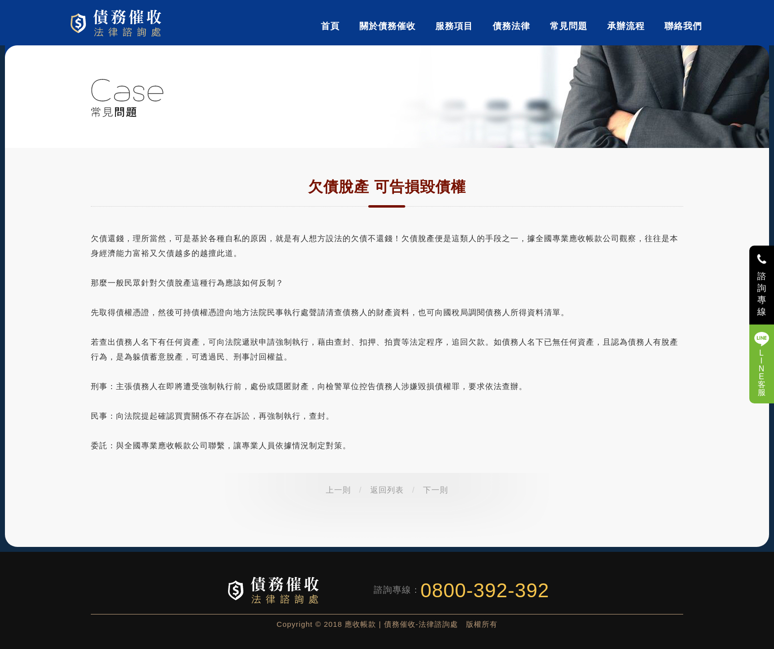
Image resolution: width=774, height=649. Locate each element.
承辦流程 (626, 26)
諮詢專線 (762, 294)
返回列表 (387, 490)
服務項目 (454, 26)
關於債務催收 (387, 26)
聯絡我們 (683, 26)
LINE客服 (762, 373)
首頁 (330, 26)
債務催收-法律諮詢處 (117, 22)
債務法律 (511, 26)
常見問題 (568, 26)
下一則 (435, 490)
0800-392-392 (485, 590)
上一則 (338, 490)
